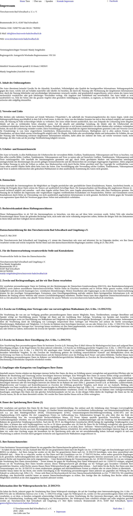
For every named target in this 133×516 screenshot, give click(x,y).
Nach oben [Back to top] (119, 508)
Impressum (61, 512)
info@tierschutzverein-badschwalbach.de (24, 33)
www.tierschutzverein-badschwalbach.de (22, 39)
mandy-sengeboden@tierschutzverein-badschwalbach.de (23, 273)
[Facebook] (112, 1)
